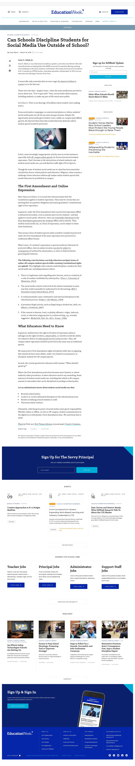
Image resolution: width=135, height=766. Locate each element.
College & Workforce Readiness (68, 504)
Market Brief (109, 21)
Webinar (24, 503)
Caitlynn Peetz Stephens (96, 101)
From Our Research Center (17, 642)
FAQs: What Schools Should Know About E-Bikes (101, 95)
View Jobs (16, 585)
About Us (45, 731)
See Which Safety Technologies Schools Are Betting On (17, 647)
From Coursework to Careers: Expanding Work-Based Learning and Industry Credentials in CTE (66, 512)
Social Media (45, 429)
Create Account (18, 706)
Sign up (87, 470)
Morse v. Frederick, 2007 (32, 307)
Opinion (89, 21)
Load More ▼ (67, 679)
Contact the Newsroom (70, 745)
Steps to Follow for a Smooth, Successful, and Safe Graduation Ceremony (81, 647)
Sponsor (98, 120)
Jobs (97, 21)
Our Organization (47, 735)
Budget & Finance (13, 503)
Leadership (24, 21)
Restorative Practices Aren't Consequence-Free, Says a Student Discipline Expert (111, 647)
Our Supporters (46, 745)
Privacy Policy (80, 755)
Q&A (121, 640)
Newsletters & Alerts (91, 738)
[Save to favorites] (9, 65)
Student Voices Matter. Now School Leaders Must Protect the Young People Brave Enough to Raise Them (106, 127)
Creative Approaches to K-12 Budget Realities (23, 508)
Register (11, 521)
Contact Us (67, 731)
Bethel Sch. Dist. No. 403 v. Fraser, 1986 (48, 318)
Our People (45, 742)
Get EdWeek (89, 731)
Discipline (33, 429)
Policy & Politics (39, 21)
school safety (50, 335)
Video (97, 144)
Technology (77, 21)
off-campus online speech (42, 157)
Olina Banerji (106, 664)
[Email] (56, 470)
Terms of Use (66, 755)
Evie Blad (42, 662)
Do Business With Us (113, 731)
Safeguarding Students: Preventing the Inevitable (102, 149)
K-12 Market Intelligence (114, 746)
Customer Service (68, 742)
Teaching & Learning (59, 21)
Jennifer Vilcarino (12, 661)
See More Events (67, 545)
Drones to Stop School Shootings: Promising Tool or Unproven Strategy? (49, 647)
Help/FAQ (66, 738)
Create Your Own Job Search (67, 602)
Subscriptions (89, 735)
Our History (45, 738)
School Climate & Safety (18, 35)
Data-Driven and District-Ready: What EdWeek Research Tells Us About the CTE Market (106, 510)
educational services (46, 338)
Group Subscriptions (91, 742)
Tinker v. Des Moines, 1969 (51, 299)
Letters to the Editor (69, 735)
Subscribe (119, 12)
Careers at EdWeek (48, 749)
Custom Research (112, 749)
